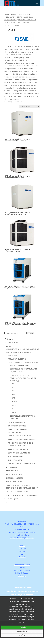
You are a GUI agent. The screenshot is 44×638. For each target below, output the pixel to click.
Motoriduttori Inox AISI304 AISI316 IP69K (22, 591)
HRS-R (14, 401)
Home (6, 14)
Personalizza (22, 631)
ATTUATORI (12, 355)
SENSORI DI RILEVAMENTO (19, 453)
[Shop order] (29, 106)
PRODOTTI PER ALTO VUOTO (20, 436)
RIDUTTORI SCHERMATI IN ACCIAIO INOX (21, 495)
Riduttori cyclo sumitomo (22, 595)
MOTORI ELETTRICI (14, 474)
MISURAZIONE (12, 471)
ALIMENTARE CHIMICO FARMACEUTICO (22, 349)
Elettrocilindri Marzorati (22, 588)
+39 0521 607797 (23, 530)
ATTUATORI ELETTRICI (17, 359)
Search (30, 333)
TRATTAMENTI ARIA (16, 456)
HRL (13, 391)
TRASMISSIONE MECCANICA (18, 492)
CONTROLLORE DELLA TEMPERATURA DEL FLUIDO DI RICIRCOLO (20, 22)
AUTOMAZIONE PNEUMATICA (18, 353)
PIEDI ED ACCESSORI (15, 478)
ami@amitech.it (28, 532)
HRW (13, 412)
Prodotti (14, 14)
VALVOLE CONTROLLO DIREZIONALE (23, 464)
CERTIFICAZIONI (11, 343)
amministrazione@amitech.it (22, 538)
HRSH (13, 409)
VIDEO (7, 502)
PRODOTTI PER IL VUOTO (18, 449)
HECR (13, 387)
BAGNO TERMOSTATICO (20, 365)
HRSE (13, 405)
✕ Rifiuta (22, 635)
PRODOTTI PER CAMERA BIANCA (22, 439)
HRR (13, 394)
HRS (13, 398)
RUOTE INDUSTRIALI (14, 482)
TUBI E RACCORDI (15, 460)
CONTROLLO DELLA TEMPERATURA (23, 363)
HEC (13, 384)
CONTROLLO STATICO (17, 426)
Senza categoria (11, 499)
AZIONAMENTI (12, 467)
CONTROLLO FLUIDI (16, 422)
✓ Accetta (22, 627)
